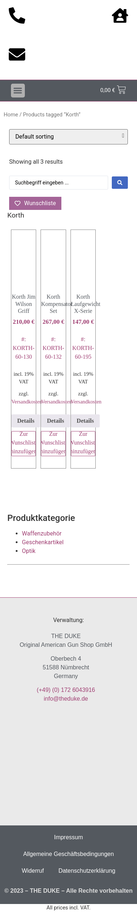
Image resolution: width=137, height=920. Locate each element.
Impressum (68, 837)
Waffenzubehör (41, 533)
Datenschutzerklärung (86, 871)
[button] (18, 90)
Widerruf (32, 871)
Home (11, 114)
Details (25, 421)
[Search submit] (120, 182)
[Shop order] (68, 136)
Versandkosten (26, 402)
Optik (28, 550)
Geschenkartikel (43, 542)
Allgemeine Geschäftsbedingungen (68, 854)
